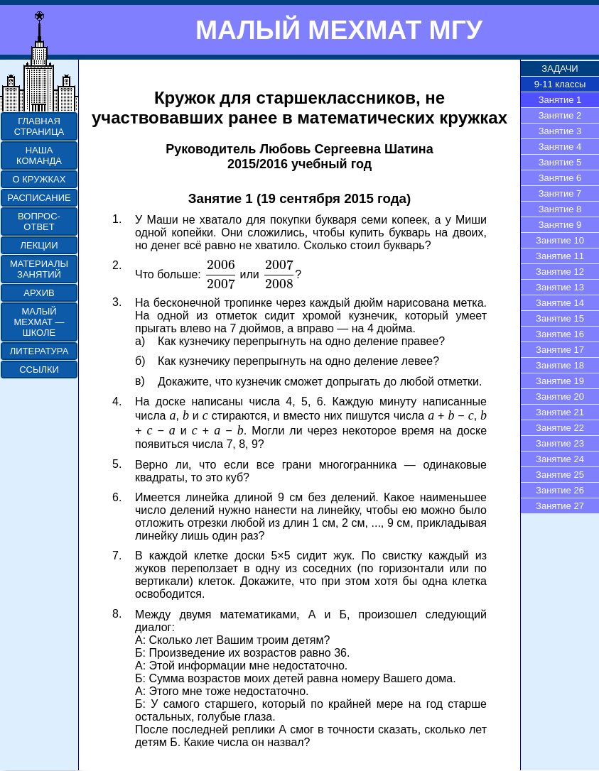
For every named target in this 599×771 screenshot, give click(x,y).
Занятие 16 (560, 334)
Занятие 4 (560, 146)
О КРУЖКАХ (39, 179)
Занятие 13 (560, 287)
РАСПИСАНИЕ (38, 197)
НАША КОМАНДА (39, 155)
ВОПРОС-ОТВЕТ (39, 221)
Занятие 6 (560, 178)
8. (117, 614)
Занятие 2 (560, 115)
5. (117, 464)
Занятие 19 (560, 381)
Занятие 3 (560, 131)
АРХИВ (38, 293)
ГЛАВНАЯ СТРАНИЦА (39, 126)
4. (117, 401)
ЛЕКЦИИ (39, 245)
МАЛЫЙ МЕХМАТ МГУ (338, 30)
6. (117, 497)
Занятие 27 (560, 506)
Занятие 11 (560, 256)
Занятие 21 (560, 412)
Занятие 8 (560, 209)
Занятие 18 (560, 365)
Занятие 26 (560, 490)
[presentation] (220, 274)
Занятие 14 (560, 302)
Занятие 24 (560, 459)
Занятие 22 (560, 427)
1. (117, 219)
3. (117, 302)
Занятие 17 (560, 349)
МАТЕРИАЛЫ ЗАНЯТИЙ (39, 269)
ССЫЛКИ (39, 369)
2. (117, 265)
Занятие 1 (560, 99)
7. (117, 555)
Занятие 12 (560, 271)
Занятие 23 (560, 443)
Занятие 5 (560, 162)
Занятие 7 (560, 193)
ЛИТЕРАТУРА (39, 351)
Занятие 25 (560, 474)
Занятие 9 (560, 224)
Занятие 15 (560, 318)
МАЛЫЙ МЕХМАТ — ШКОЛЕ (39, 322)
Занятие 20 (560, 396)
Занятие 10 (560, 240)
